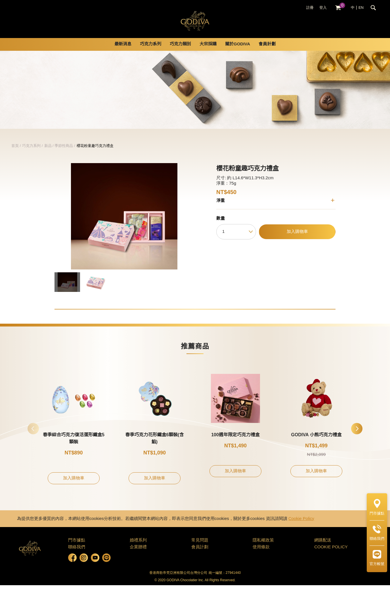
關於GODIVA (237, 51)
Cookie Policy (301, 525)
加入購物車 (297, 238)
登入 (323, 8)
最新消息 (122, 51)
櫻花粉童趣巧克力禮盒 (95, 153)
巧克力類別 (180, 51)
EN (361, 8)
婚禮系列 (138, 547)
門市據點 (76, 547)
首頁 (15, 153)
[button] (356, 435)
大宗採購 (208, 51)
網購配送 (322, 547)
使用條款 (261, 554)
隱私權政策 (263, 547)
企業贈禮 (138, 554)
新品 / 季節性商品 (58, 153)
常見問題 (199, 547)
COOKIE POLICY (331, 554)
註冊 (310, 8)
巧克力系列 (150, 51)
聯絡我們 (76, 554)
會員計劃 (267, 51)
